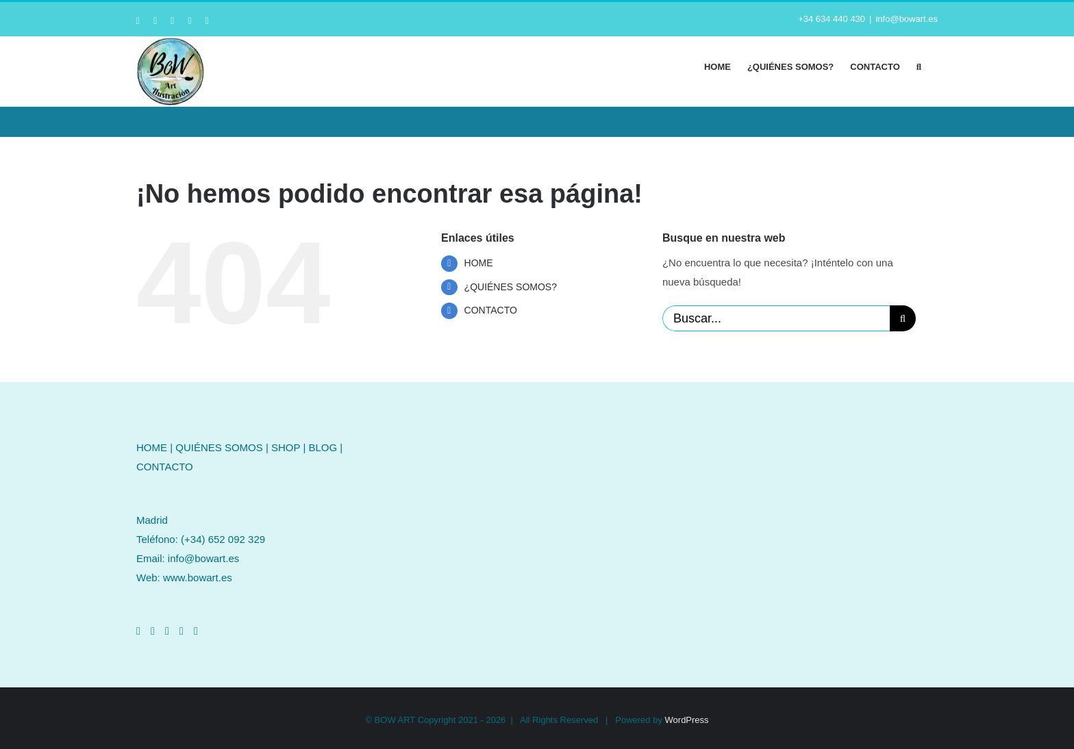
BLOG (322, 447)
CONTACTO (490, 310)
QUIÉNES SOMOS (219, 447)
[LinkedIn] (167, 631)
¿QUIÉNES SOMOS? (510, 286)
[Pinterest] (181, 631)
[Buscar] (903, 318)
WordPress (687, 720)
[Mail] (196, 631)
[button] (918, 65)
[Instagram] (153, 631)
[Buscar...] (776, 318)
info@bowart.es (906, 19)
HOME (478, 262)
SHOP (285, 447)
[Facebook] (138, 631)
